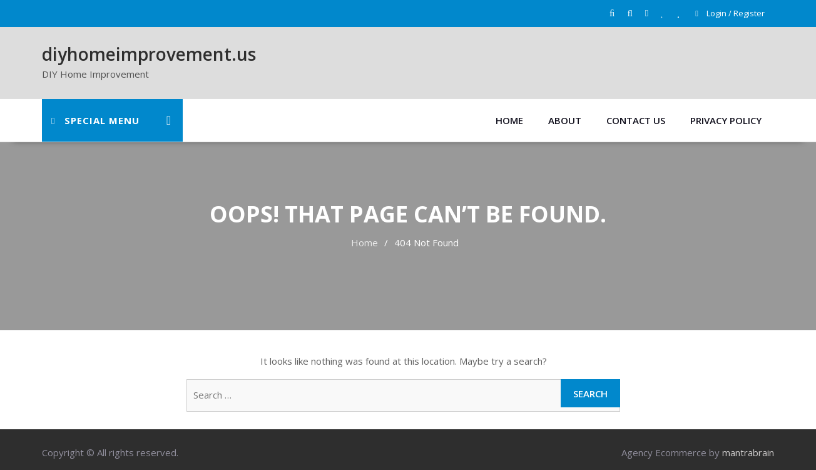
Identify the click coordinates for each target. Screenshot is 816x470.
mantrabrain (748, 452)
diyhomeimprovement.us (149, 54)
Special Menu (95, 120)
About (564, 120)
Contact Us (635, 120)
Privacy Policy (726, 120)
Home (509, 120)
